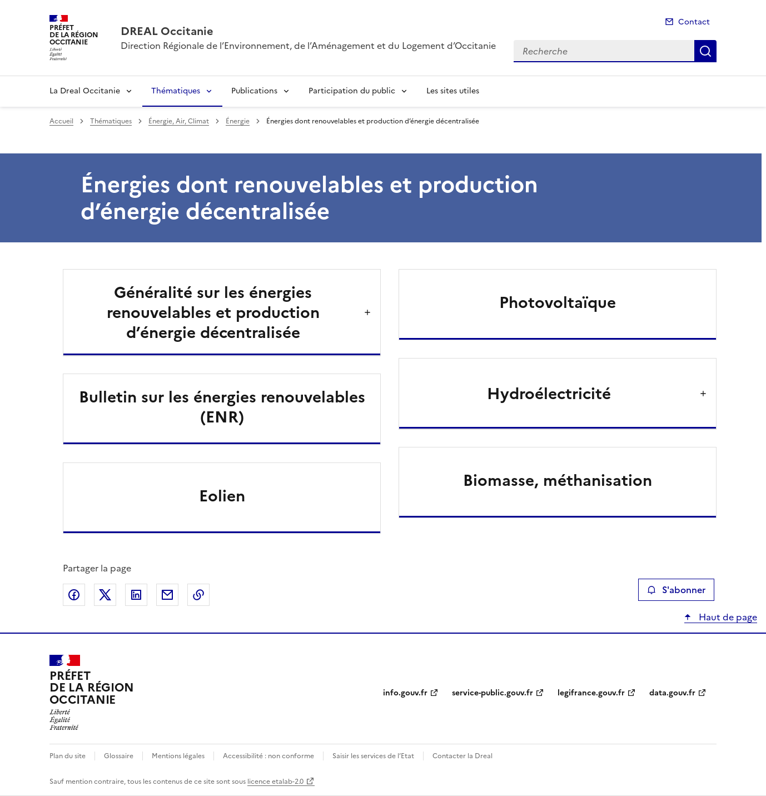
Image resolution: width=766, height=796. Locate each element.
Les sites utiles (452, 91)
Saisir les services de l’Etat (373, 756)
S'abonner (676, 589)
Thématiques (175, 91)
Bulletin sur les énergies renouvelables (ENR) (222, 407)
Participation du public (352, 91)
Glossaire (118, 756)
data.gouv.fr (672, 693)
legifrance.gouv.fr (591, 693)
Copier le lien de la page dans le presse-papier (198, 595)
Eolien (222, 496)
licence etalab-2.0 (275, 782)
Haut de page (727, 617)
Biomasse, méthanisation (557, 480)
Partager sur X (105, 595)
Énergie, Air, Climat (178, 121)
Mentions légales (178, 756)
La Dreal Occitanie (84, 91)
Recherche (705, 51)
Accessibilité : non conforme (268, 756)
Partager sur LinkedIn (136, 595)
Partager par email (167, 595)
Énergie (238, 121)
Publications (254, 91)
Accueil (61, 121)
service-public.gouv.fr (492, 693)
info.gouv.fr (405, 693)
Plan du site (67, 756)
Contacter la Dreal (462, 756)
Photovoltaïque (557, 302)
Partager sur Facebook (74, 595)
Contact (694, 22)
